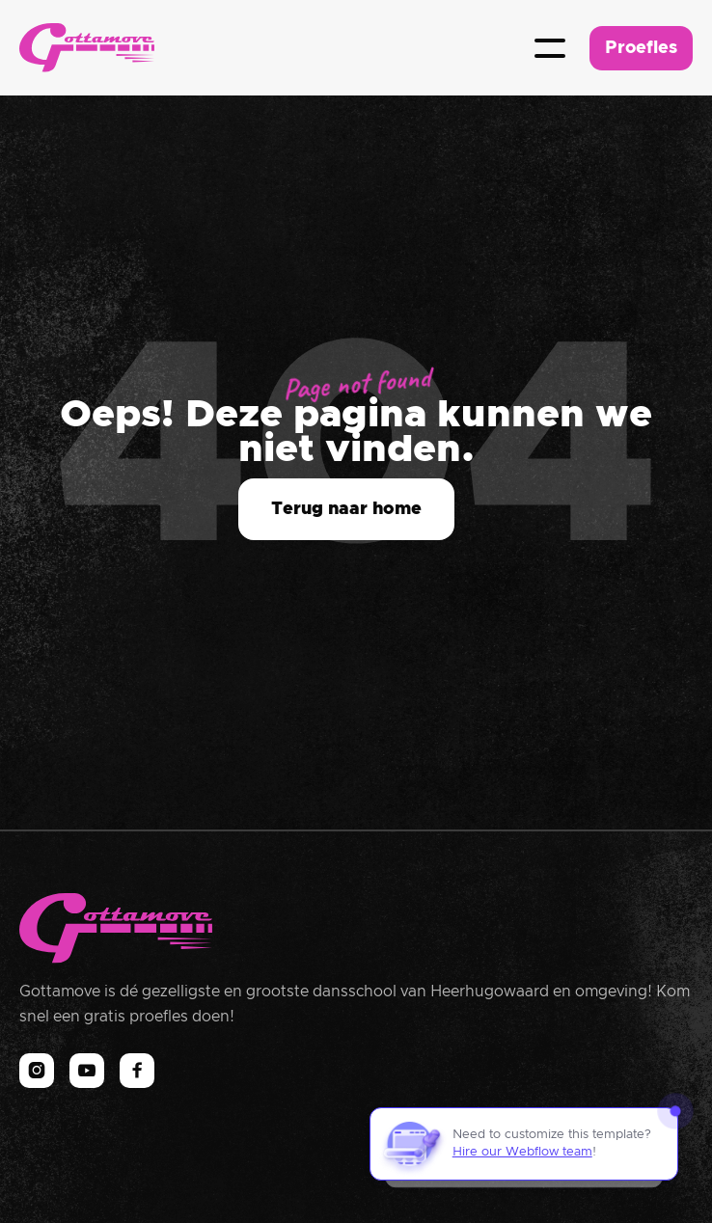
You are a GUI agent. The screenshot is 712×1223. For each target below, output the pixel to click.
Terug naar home (346, 509)
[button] (549, 48)
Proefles (641, 48)
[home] (86, 47)
